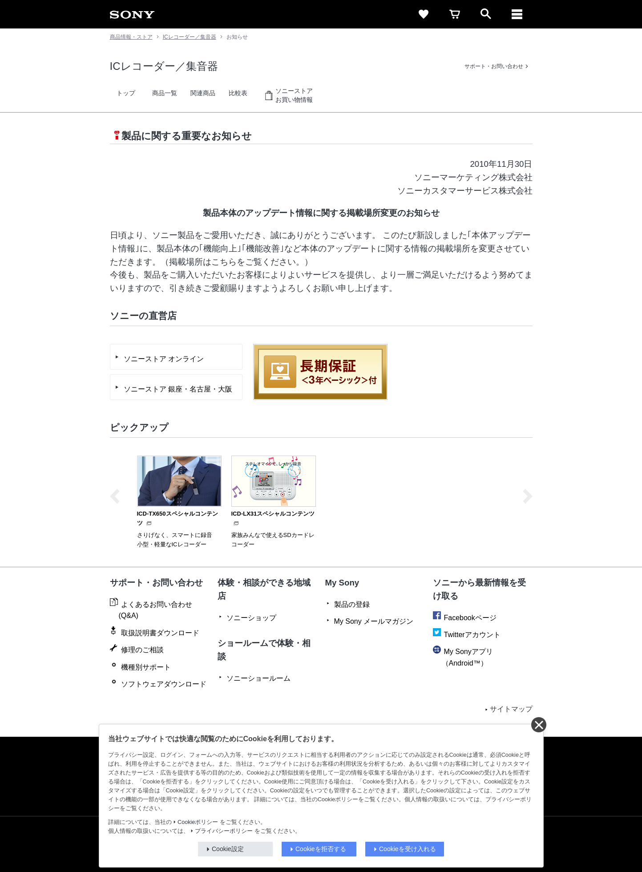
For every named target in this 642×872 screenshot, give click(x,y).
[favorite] (423, 14)
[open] (485, 14)
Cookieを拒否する (320, 848)
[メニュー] (517, 14)
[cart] (454, 14)
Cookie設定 (228, 848)
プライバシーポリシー (224, 831)
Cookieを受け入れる (407, 848)
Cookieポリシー (198, 822)
